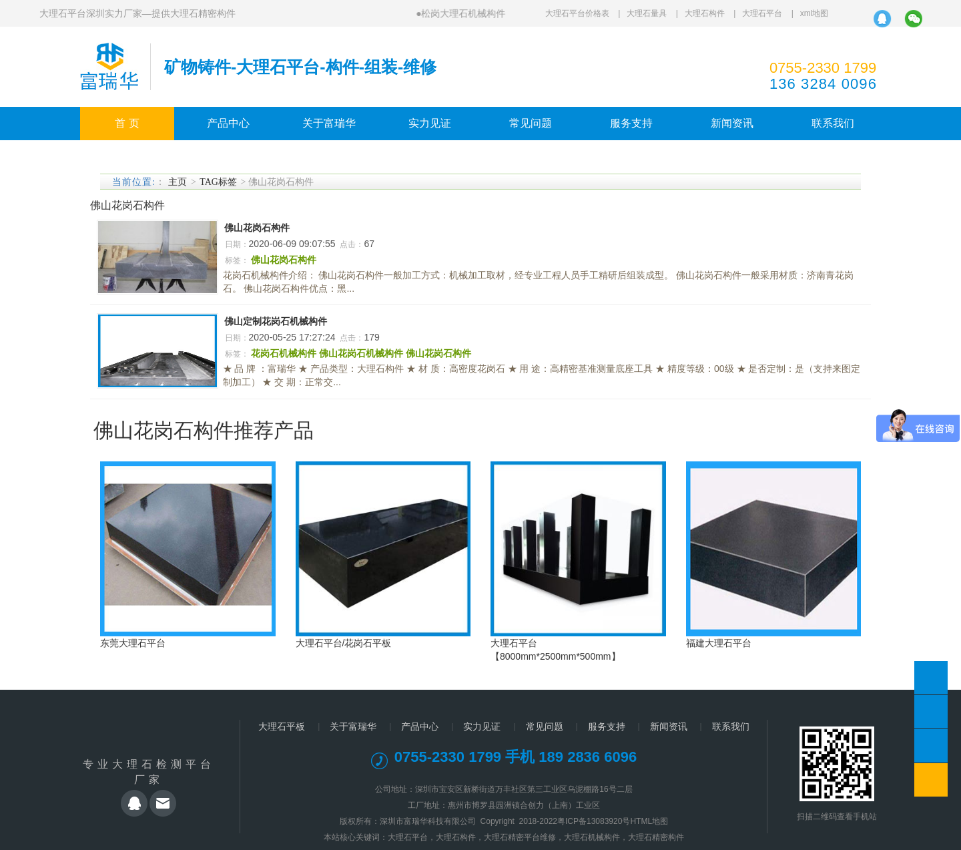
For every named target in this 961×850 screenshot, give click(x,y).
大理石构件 (705, 13)
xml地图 (814, 13)
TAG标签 (218, 182)
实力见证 (429, 123)
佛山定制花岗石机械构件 (275, 321)
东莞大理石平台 (133, 643)
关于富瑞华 (329, 123)
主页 (177, 182)
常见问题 (530, 123)
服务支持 (631, 123)
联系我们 (833, 123)
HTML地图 (649, 821)
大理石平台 (762, 13)
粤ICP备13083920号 (593, 821)
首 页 (127, 123)
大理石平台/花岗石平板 (344, 643)
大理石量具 (647, 13)
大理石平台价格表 (577, 13)
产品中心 (228, 123)
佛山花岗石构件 (257, 227)
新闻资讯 (732, 123)
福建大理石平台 (718, 643)
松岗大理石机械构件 (463, 13)
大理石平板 (281, 726)
